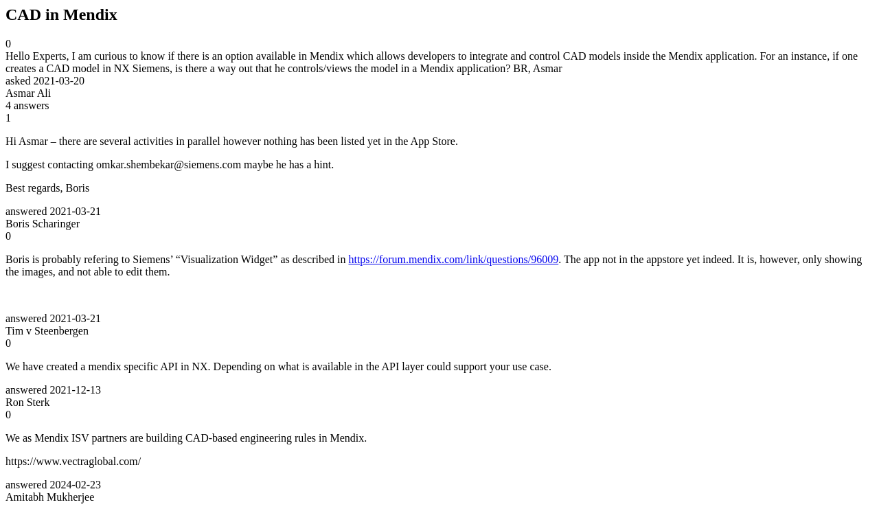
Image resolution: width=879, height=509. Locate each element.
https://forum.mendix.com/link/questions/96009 (453, 259)
